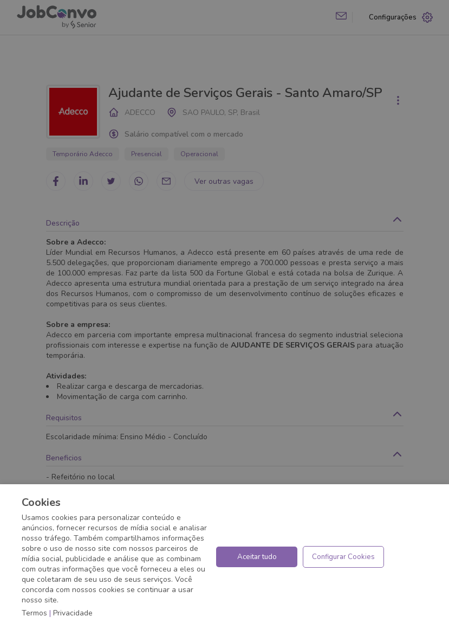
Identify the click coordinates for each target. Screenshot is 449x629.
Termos (34, 613)
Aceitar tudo (257, 557)
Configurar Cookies (343, 557)
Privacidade (73, 613)
